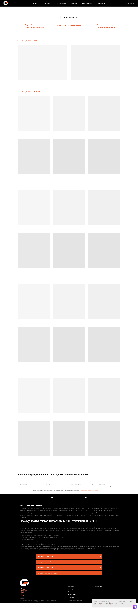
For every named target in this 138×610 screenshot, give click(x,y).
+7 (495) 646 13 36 (112, 3)
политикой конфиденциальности (89, 487)
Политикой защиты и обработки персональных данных (110, 605)
